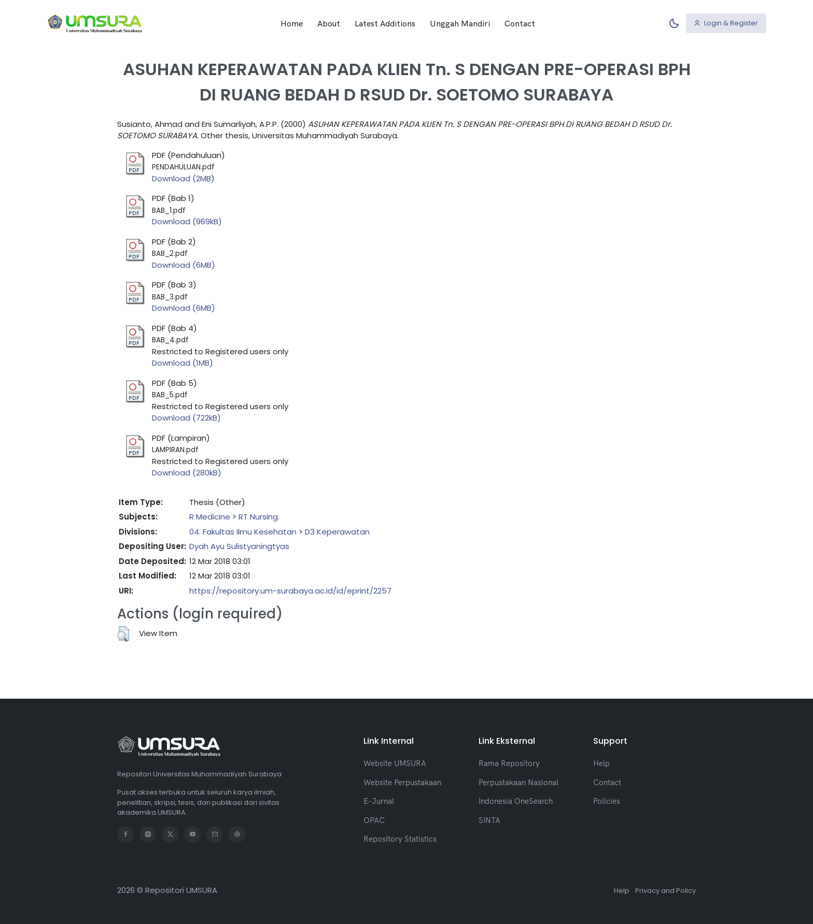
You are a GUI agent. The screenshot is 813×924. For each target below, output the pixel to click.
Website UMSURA (394, 763)
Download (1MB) (182, 362)
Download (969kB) (187, 221)
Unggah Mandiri (460, 23)
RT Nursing (258, 516)
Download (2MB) (183, 178)
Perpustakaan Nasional (518, 782)
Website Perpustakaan (402, 782)
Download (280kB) (186, 472)
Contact (519, 23)
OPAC (374, 820)
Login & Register (726, 23)
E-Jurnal (378, 801)
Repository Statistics (400, 839)
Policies (606, 801)
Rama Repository (509, 763)
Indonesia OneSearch (516, 801)
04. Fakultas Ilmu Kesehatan (243, 531)
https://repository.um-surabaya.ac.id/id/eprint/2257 (290, 590)
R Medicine (209, 516)
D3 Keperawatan (337, 531)
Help (601, 763)
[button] (123, 634)
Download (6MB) (183, 264)
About (328, 23)
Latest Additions (385, 23)
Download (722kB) (186, 417)
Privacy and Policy (665, 891)
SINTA (489, 820)
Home (292, 23)
